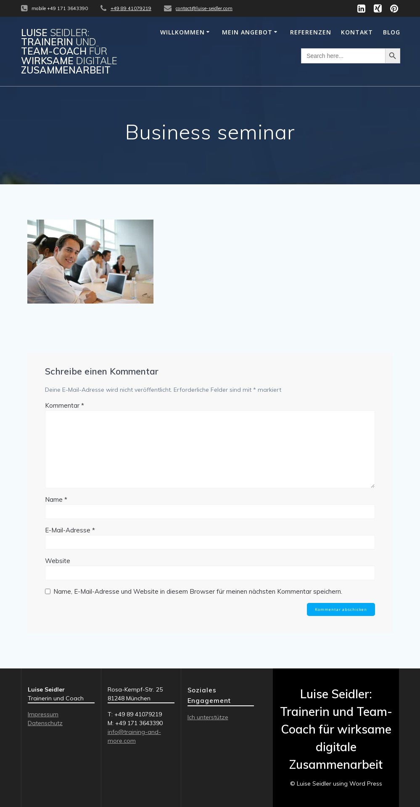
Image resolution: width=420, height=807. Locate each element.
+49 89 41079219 (131, 8)
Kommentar (64, 405)
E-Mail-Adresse (70, 530)
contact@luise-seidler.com (204, 8)
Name (56, 499)
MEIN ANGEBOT (247, 32)
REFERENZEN (310, 32)
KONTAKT (357, 32)
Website (57, 561)
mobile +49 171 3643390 (60, 8)
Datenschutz (45, 723)
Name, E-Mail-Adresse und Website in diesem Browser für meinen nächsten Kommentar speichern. (197, 591)
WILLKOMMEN (182, 32)
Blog (391, 32)
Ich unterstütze (208, 717)
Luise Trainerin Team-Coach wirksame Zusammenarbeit (69, 51)
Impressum (43, 714)
